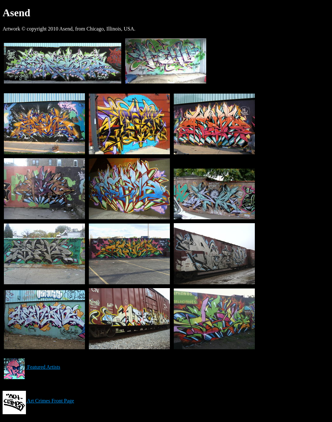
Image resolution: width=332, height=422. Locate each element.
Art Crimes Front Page (38, 400)
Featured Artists (31, 367)
